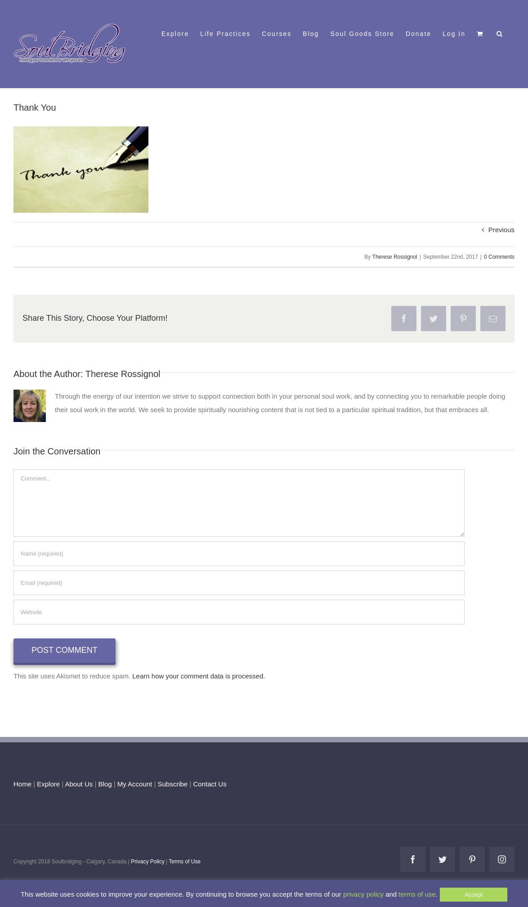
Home (22, 784)
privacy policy (363, 894)
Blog (105, 784)
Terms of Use (185, 861)
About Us (79, 784)
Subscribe (173, 784)
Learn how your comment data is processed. (198, 676)
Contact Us (208, 784)
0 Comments (499, 257)
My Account (134, 784)
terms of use (417, 894)
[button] (500, 33)
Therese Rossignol (394, 257)
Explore (48, 784)
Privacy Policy (148, 861)
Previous (501, 229)
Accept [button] (474, 894)
